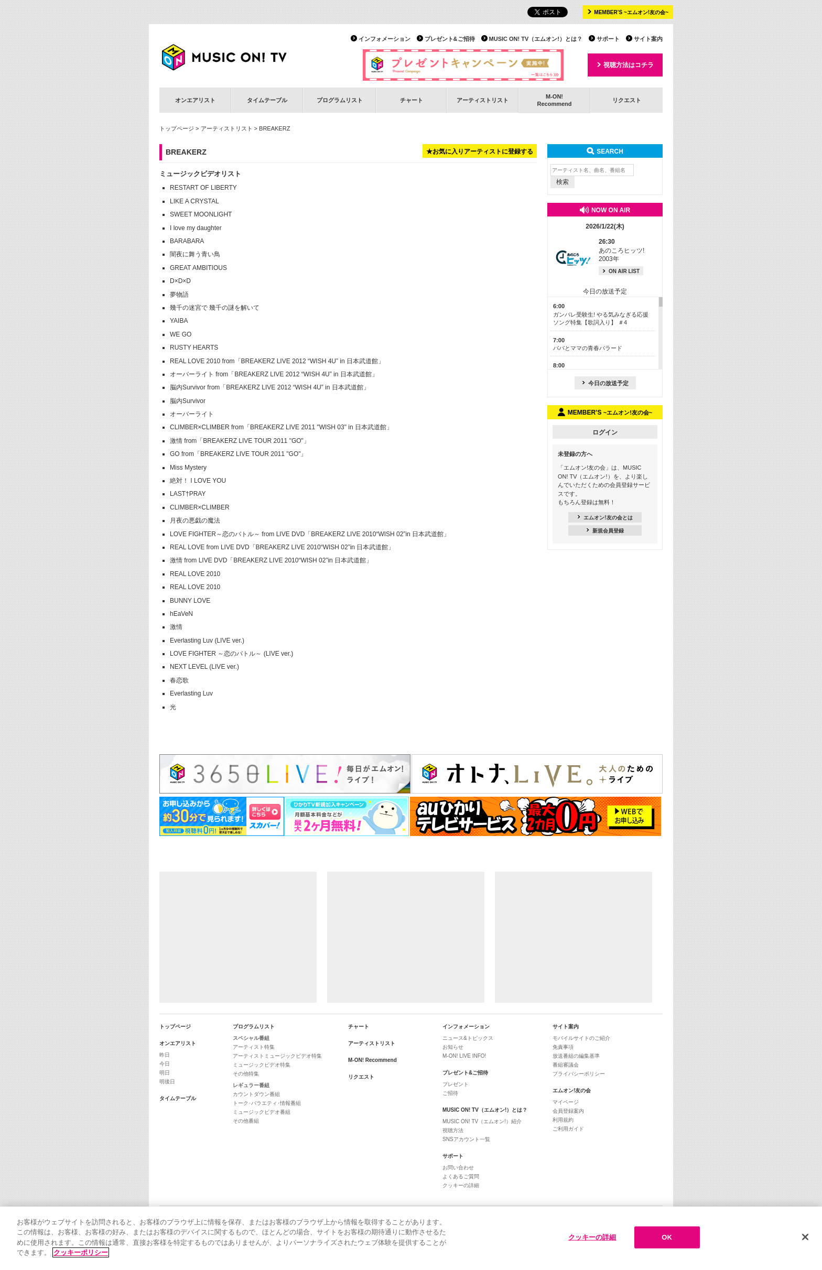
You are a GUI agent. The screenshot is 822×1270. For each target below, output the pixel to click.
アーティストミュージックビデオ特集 (277, 1056)
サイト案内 (648, 39)
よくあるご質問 (460, 1176)
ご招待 (450, 1093)
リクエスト (626, 100)
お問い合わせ (458, 1167)
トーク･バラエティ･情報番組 (267, 1103)
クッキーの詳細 (460, 1185)
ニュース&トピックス (467, 1038)
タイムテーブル (267, 100)
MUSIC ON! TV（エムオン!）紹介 (482, 1121)
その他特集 (246, 1074)
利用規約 (563, 1120)
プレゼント (455, 1084)
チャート (411, 100)
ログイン (605, 432)
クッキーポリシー (80, 1256)
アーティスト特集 (254, 1047)
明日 (164, 1073)
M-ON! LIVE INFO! (464, 1056)
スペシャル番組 (251, 1038)
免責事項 (563, 1047)
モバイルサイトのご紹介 (581, 1038)
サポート (608, 39)
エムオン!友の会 (572, 1090)
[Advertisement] (238, 937)
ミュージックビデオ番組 (261, 1112)
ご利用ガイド (568, 1129)
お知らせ (452, 1047)
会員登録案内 (568, 1111)
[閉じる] (805, 1240)
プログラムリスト (340, 100)
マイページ (566, 1102)
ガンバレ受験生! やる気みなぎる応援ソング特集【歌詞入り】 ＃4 (600, 314)
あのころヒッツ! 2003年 (621, 250)
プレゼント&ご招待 (450, 39)
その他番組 (246, 1121)
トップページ (176, 128)
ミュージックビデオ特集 (261, 1065)
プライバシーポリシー (579, 1074)
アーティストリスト (483, 100)
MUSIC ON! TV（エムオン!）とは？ (535, 39)
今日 (164, 1064)
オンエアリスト (195, 100)
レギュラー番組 (251, 1085)
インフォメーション (384, 39)
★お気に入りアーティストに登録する (479, 151)
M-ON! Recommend (372, 1060)
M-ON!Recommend (554, 99)
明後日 (167, 1081)
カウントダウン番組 (256, 1094)
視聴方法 (452, 1130)
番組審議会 (566, 1065)
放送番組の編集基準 (576, 1056)
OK (667, 1240)
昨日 (164, 1055)
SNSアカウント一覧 (466, 1139)
